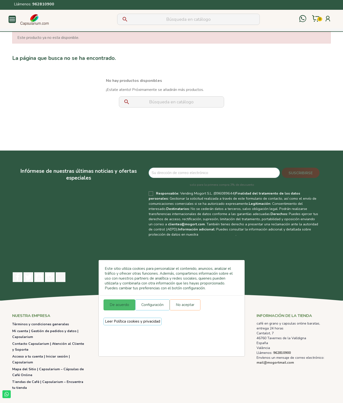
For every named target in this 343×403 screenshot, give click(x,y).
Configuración (152, 304)
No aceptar (185, 304)
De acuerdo (119, 304)
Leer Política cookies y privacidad (132, 321)
